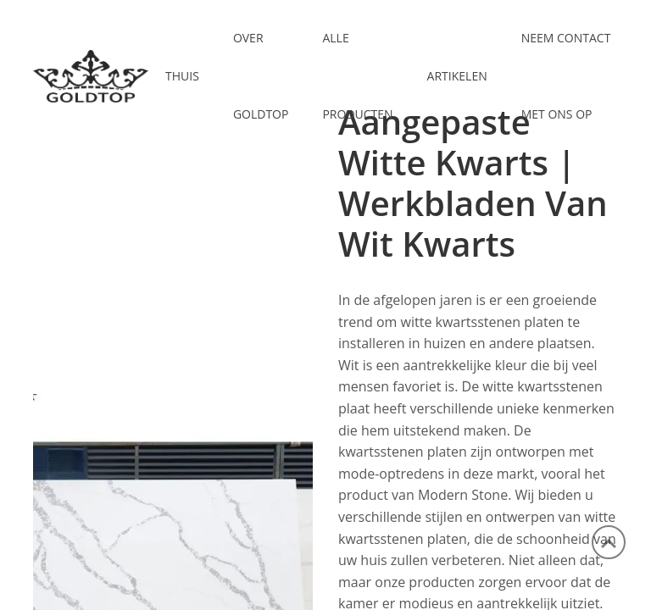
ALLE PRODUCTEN (357, 76)
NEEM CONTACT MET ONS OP (566, 76)
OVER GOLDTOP (261, 76)
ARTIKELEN (457, 76)
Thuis (182, 76)
